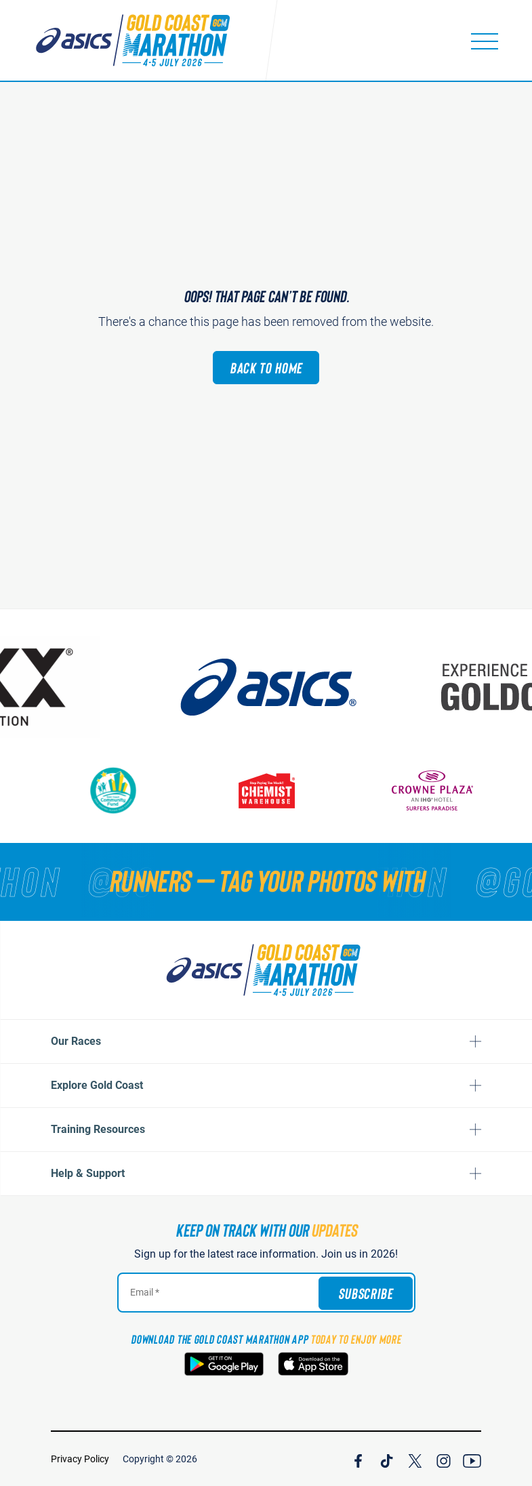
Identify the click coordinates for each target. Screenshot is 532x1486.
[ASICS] (266, 687)
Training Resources (98, 1129)
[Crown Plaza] (432, 790)
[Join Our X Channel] (415, 1459)
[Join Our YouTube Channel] (472, 1459)
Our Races (76, 1041)
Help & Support (88, 1173)
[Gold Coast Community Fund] (113, 790)
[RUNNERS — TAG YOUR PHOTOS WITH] (266, 880)
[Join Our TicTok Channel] (386, 1459)
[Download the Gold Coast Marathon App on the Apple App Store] (313, 1364)
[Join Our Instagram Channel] (443, 1459)
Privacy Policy (80, 1458)
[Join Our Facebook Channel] (358, 1459)
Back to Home (266, 367)
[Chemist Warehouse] (266, 790)
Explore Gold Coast (97, 1085)
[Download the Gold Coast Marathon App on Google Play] (224, 1364)
